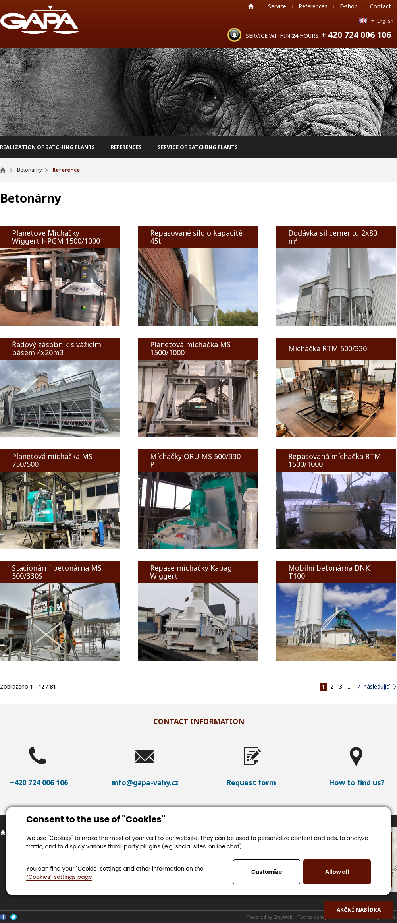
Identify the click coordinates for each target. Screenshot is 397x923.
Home (251, 6)
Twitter (13, 917)
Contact (380, 6)
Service (277, 6)
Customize (266, 872)
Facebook (3, 917)
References (313, 6)
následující (377, 686)
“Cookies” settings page (59, 877)
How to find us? (357, 782)
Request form (251, 782)
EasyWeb (283, 917)
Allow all (337, 872)
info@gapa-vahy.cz (145, 782)
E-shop (349, 6)
